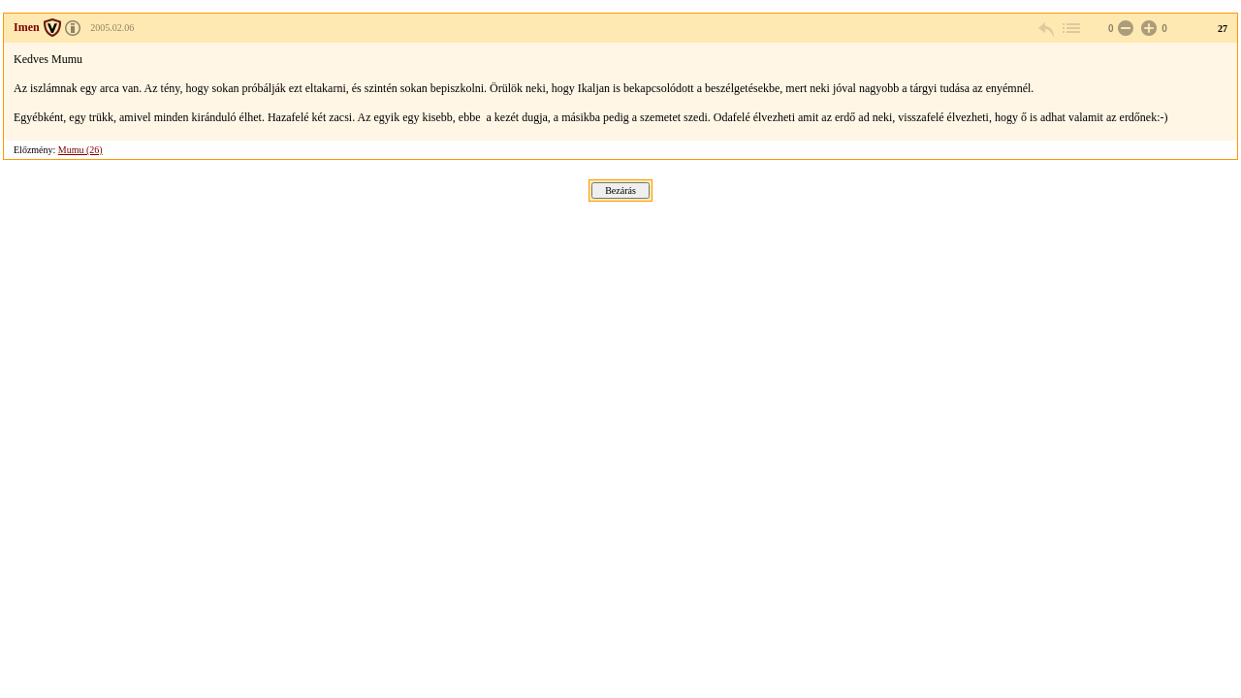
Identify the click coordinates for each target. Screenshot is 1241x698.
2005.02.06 (112, 27)
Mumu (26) (80, 149)
